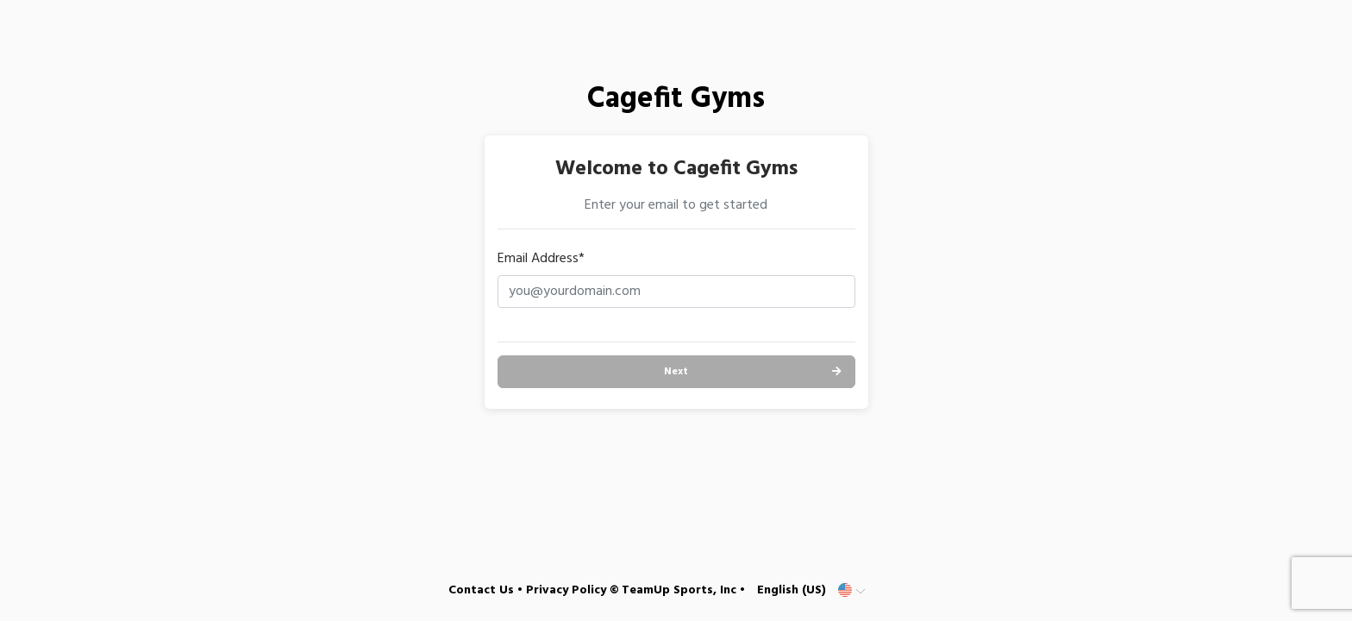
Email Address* (541, 259)
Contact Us (481, 590)
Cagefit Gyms (676, 100)
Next (676, 371)
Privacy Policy (566, 590)
